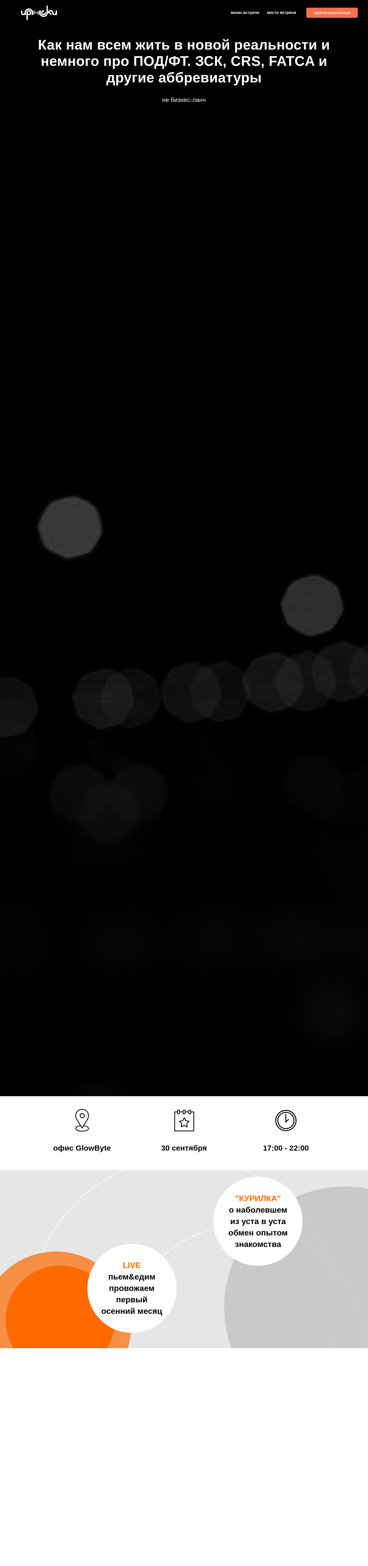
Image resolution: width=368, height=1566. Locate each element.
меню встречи (245, 12)
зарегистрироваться (332, 13)
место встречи (281, 12)
